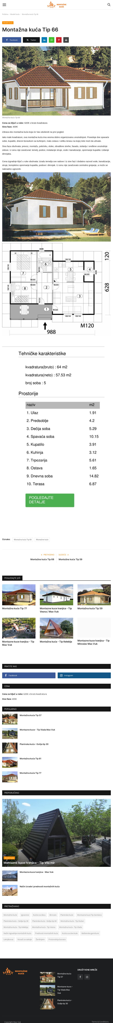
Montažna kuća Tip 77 (14, 608)
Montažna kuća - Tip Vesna (43, 924)
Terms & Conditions (100, 1018)
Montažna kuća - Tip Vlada (70, 924)
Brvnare (53, 912)
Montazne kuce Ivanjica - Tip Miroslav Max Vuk (94, 642)
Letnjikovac (8, 936)
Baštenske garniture (90, 930)
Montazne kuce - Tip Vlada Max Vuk (37, 729)
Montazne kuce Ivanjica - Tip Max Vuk (18, 643)
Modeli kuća (14, 14)
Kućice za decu (39, 912)
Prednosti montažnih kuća (46, 930)
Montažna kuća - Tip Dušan (72, 918)
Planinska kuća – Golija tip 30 (34, 744)
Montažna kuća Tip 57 (30, 715)
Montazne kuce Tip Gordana (89, 912)
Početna (5, 14)
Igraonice (25, 912)
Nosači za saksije (25, 936)
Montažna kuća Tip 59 (70, 559)
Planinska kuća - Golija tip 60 (44, 918)
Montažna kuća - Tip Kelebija (56, 641)
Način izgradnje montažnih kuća (17, 930)
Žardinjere (40, 936)
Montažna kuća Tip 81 (30, 758)
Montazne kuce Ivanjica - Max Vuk (36, 869)
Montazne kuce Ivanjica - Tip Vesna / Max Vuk (56, 610)
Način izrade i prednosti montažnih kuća (40, 883)
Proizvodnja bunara (57, 936)
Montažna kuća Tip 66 (23, 539)
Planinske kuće (66, 912)
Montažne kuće (42, 539)
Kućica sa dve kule (70, 930)
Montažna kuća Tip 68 (42, 559)
